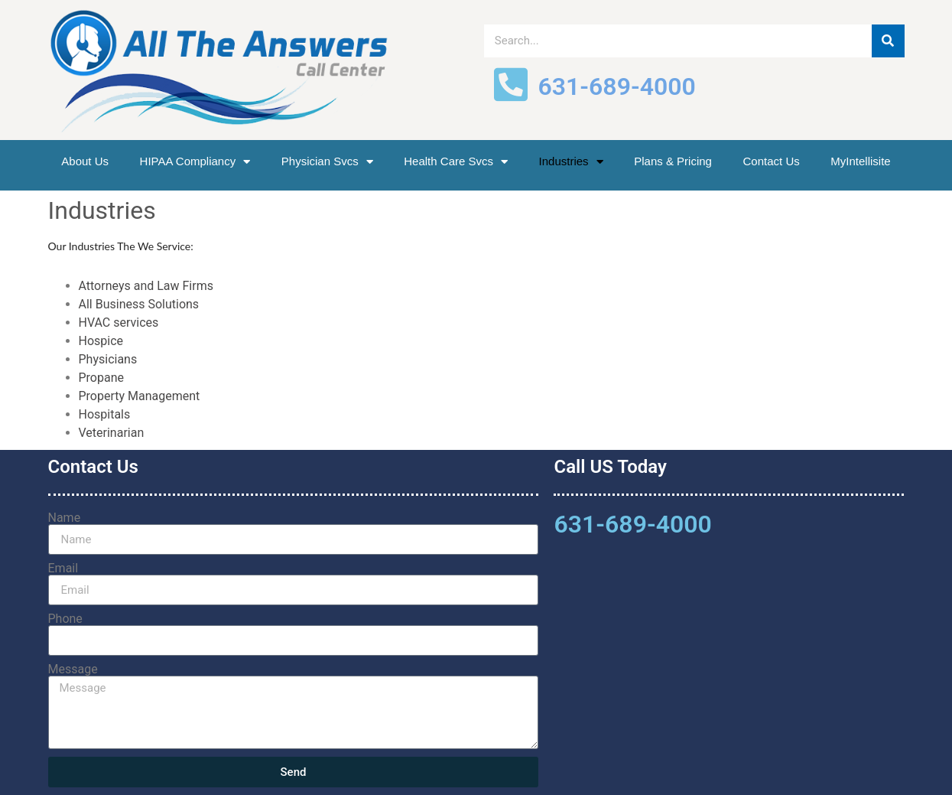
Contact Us (771, 161)
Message (73, 669)
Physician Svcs (327, 161)
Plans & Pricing (673, 161)
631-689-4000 (632, 524)
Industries (571, 161)
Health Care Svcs (456, 161)
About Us (85, 161)
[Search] (888, 40)
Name (64, 518)
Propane (103, 377)
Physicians (108, 359)
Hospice (101, 341)
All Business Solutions (139, 304)
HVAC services (119, 322)
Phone (65, 619)
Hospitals (105, 414)
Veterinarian (112, 432)
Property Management (139, 396)
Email (63, 568)
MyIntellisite (860, 161)
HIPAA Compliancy (195, 161)
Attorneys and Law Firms (146, 286)
